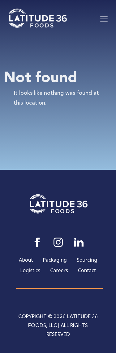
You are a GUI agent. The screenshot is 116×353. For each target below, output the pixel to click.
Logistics (30, 270)
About (26, 259)
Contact (87, 270)
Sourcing (87, 259)
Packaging (55, 259)
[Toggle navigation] (104, 19)
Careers (59, 270)
